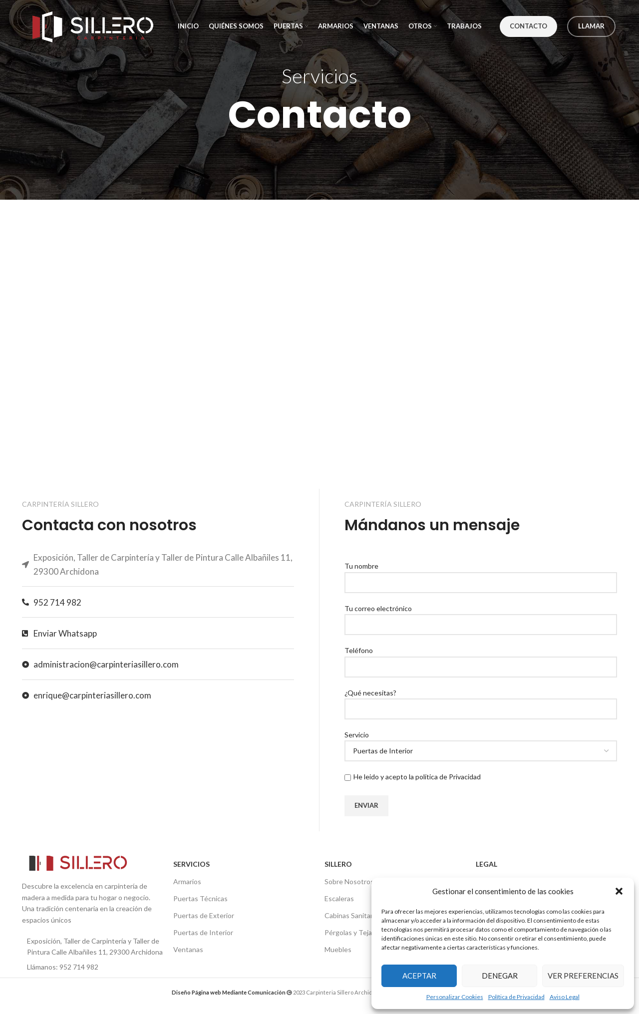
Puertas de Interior (203, 932)
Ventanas (188, 949)
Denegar (500, 975)
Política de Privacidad (516, 997)
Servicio (480, 742)
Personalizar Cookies (454, 997)
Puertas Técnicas (200, 898)
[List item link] (92, 967)
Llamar (591, 26)
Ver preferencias (583, 975)
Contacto (528, 26)
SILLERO (338, 864)
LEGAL (486, 864)
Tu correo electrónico (480, 616)
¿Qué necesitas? (480, 700)
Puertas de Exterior (203, 915)
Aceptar (419, 975)
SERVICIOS (191, 864)
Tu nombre (480, 574)
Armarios (187, 881)
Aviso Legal (565, 997)
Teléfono (480, 658)
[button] (619, 891)
